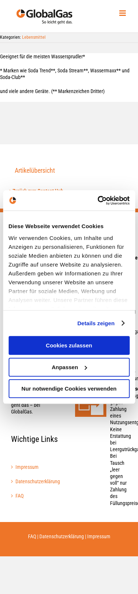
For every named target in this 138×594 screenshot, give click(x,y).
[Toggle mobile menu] (123, 13)
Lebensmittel (34, 37)
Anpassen (69, 367)
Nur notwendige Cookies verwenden (68, 388)
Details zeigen (95, 323)
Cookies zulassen (69, 345)
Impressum (27, 467)
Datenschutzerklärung (37, 481)
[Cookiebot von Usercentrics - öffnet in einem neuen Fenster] (98, 200)
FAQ (19, 496)
